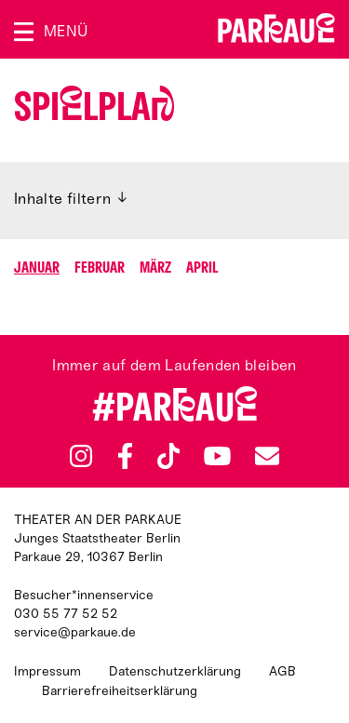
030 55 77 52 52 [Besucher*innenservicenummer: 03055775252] (65, 614)
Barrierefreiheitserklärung (119, 691)
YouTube (217, 456)
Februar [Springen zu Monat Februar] (99, 267)
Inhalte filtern (63, 199)
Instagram (81, 456)
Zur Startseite (276, 28)
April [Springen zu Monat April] (202, 267)
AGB (282, 671)
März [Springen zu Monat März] (155, 267)
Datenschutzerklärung (175, 671)
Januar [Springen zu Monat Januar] (37, 267)
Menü (65, 31)
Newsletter (267, 455)
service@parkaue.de (75, 632)
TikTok (169, 456)
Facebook (124, 456)
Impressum (47, 671)
